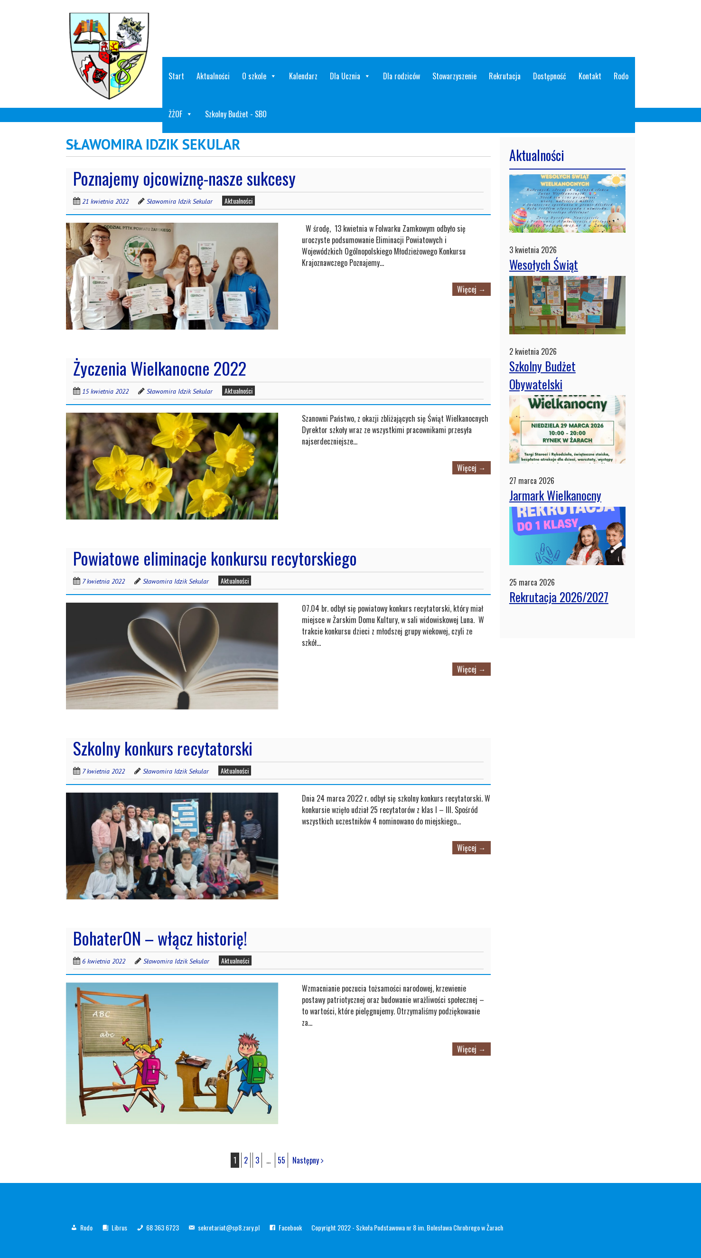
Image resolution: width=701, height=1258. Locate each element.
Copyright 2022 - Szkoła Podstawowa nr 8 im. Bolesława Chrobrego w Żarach (407, 1227)
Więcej (471, 289)
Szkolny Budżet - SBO (236, 114)
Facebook (290, 1227)
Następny (308, 1160)
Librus (119, 1227)
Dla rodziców (401, 76)
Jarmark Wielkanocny (555, 495)
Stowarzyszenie (454, 76)
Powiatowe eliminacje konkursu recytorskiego (215, 557)
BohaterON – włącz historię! (160, 937)
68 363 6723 (162, 1227)
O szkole (259, 76)
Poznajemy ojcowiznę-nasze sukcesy (184, 177)
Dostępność (549, 76)
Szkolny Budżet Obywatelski (542, 375)
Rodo (621, 76)
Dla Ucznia (350, 76)
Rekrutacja (505, 76)
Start (176, 76)
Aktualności (213, 76)
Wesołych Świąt (543, 264)
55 (281, 1160)
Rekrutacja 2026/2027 (558, 596)
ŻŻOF (180, 114)
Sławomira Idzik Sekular (180, 201)
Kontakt (590, 76)
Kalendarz (303, 76)
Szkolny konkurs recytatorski (162, 747)
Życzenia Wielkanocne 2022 (159, 367)
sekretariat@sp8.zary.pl (229, 1227)
